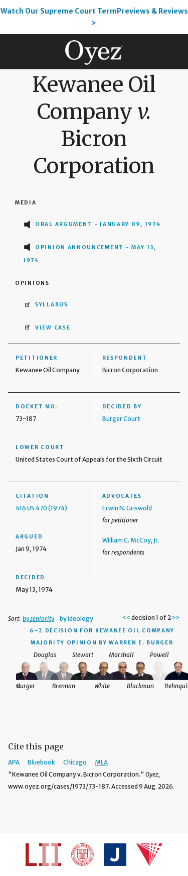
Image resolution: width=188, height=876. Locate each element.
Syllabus (51, 304)
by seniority (38, 618)
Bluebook (41, 762)
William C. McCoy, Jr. (130, 540)
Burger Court (121, 418)
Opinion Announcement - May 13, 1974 (89, 254)
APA (14, 762)
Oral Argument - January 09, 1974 (97, 224)
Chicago (75, 762)
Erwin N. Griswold (127, 508)
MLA (101, 762)
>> (176, 617)
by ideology (76, 618)
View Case (52, 327)
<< (126, 617)
